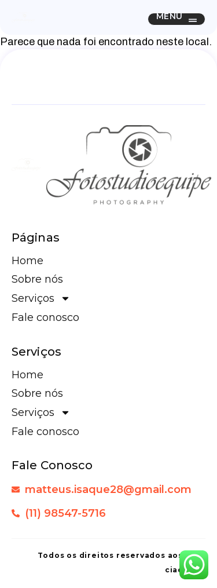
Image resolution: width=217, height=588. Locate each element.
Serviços (41, 298)
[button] (176, 19)
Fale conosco (45, 317)
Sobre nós (37, 279)
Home (27, 260)
